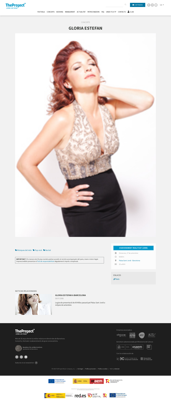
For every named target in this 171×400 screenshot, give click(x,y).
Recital (47, 250)
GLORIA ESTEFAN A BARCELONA (70, 295)
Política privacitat (90, 369)
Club (131, 12)
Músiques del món (23, 250)
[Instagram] (152, 5)
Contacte (122, 12)
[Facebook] (149, 5)
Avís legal (80, 369)
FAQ (102, 12)
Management (70, 12)
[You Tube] (156, 5)
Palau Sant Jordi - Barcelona (129, 260)
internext (116, 369)
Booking (59, 12)
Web (116, 279)
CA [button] (161, 5)
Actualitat (81, 12)
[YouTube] (25, 357)
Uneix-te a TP (111, 12)
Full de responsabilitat (45, 261)
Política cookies (103, 369)
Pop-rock (37, 250)
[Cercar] (125, 4)
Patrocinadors (93, 12)
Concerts (51, 12)
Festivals (41, 12)
